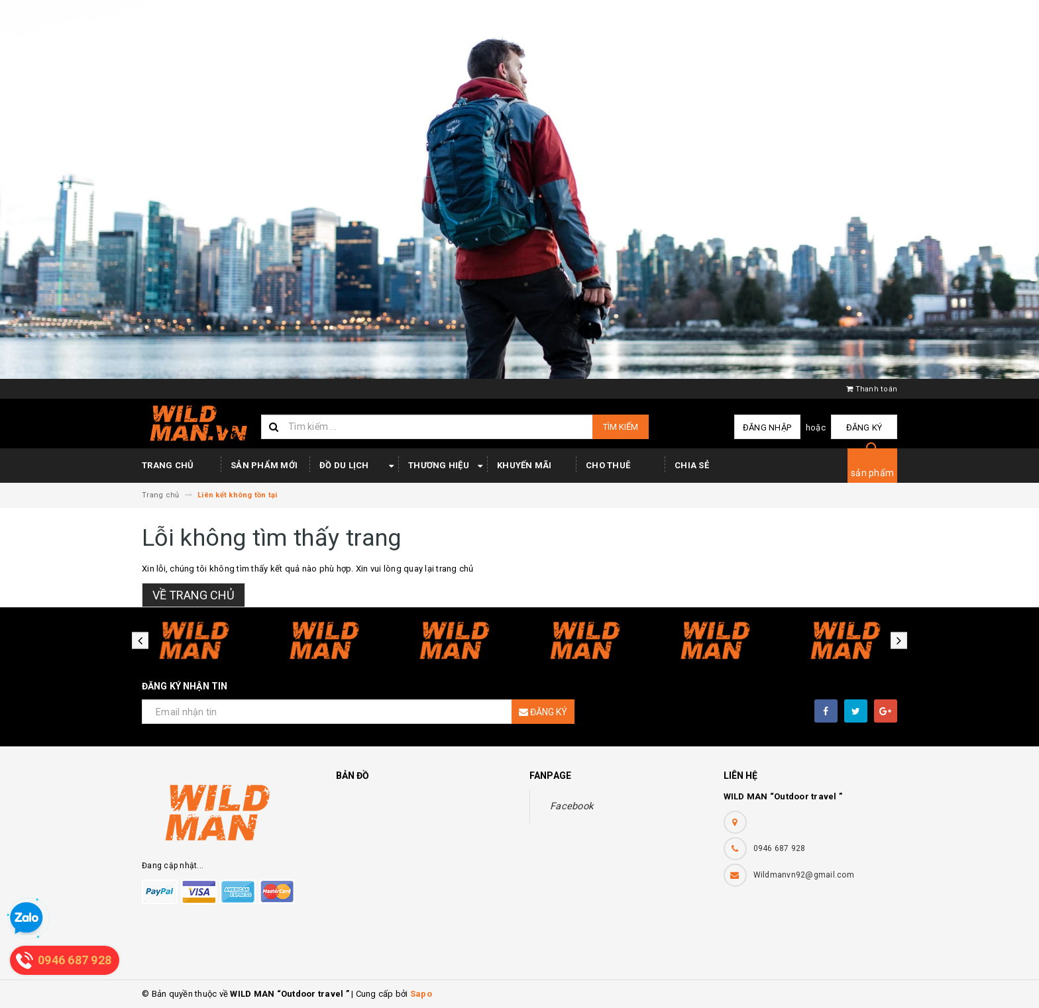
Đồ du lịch (358, 466)
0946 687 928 (779, 848)
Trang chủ (167, 465)
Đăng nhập (767, 427)
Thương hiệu (447, 466)
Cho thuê (608, 465)
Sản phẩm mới (264, 465)
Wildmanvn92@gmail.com (803, 875)
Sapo (421, 994)
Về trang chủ (193, 595)
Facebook (571, 806)
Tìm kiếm (620, 427)
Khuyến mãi (524, 465)
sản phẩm (872, 473)
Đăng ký (864, 427)
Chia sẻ (692, 465)
